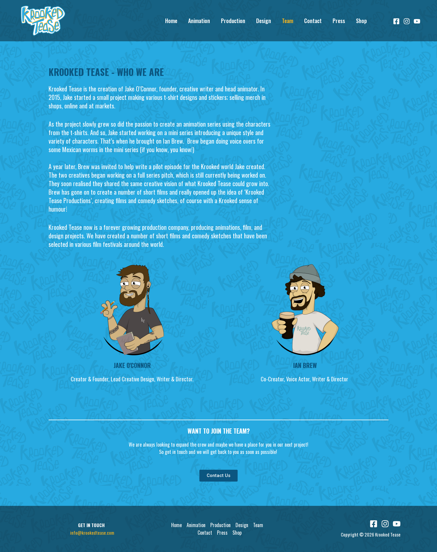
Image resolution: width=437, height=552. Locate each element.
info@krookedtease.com (92, 532)
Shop (361, 21)
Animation (199, 21)
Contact (313, 21)
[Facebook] (396, 21)
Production (233, 21)
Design (263, 21)
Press (339, 21)
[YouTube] (417, 21)
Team (287, 21)
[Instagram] (406, 21)
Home (171, 21)
